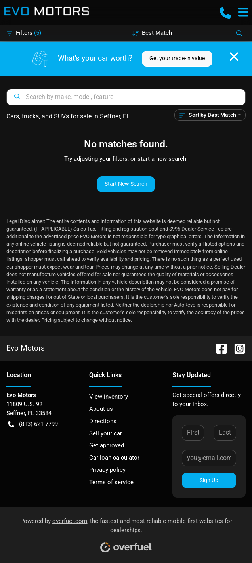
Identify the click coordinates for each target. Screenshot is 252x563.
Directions (102, 421)
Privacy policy (107, 469)
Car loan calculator (114, 457)
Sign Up (209, 480)
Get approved (106, 445)
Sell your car (105, 433)
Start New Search (126, 184)
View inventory (108, 396)
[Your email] (209, 458)
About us (101, 408)
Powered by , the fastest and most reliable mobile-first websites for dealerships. (126, 532)
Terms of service (111, 482)
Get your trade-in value (177, 58)
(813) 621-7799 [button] (33, 424)
